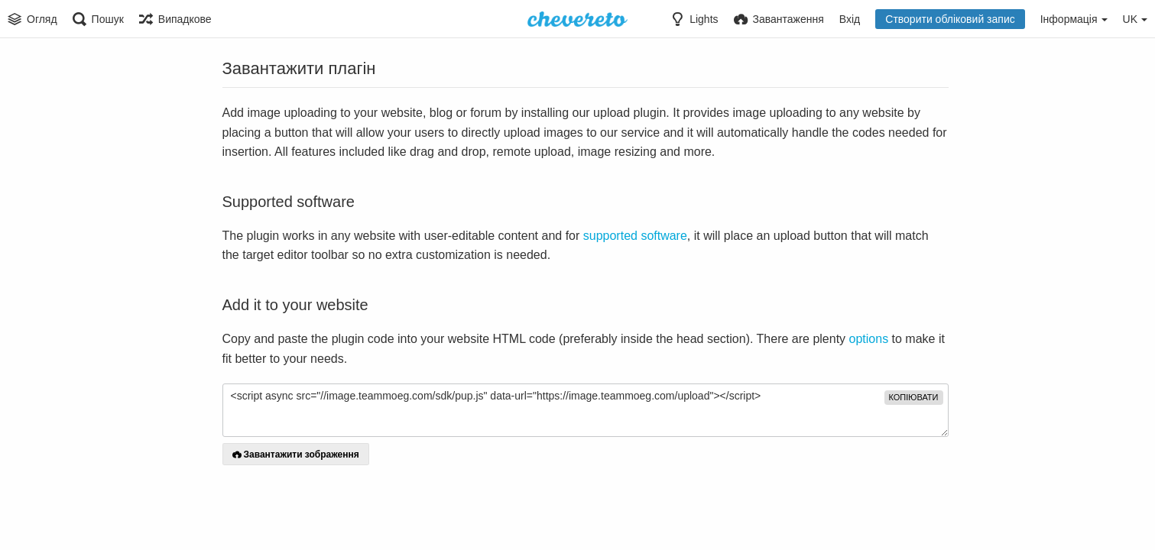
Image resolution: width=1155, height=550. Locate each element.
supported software (635, 235)
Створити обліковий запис (949, 19)
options (869, 338)
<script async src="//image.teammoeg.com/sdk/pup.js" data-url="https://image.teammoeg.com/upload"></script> (585, 410)
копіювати (914, 397)
